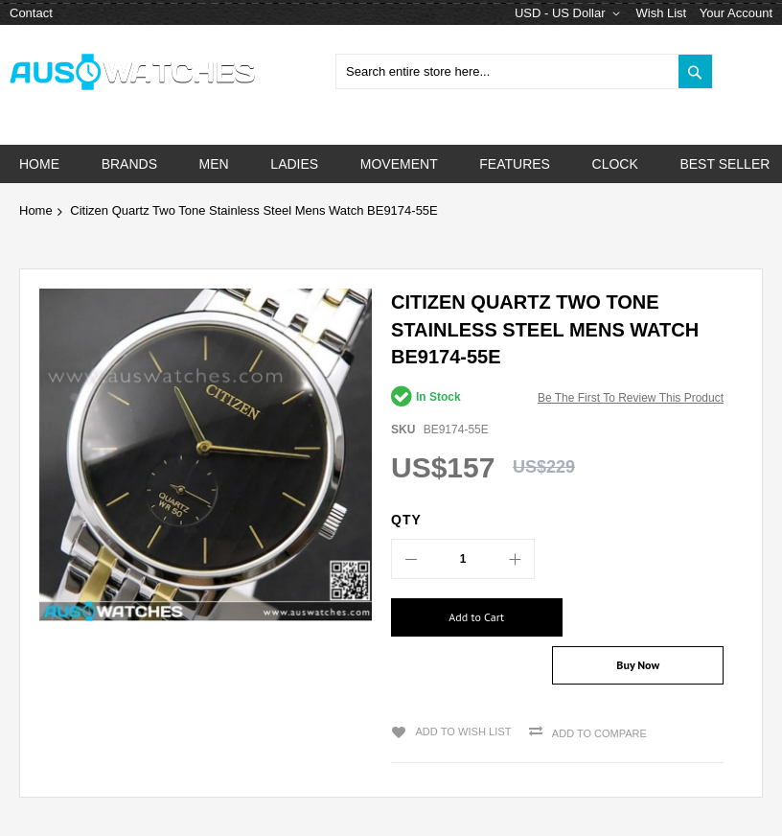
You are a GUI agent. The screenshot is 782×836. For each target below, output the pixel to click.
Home (36, 210)
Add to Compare (597, 695)
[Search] (695, 71)
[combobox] (524, 71)
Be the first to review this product (631, 398)
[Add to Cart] (467, 617)
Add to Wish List (461, 693)
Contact (31, 13)
